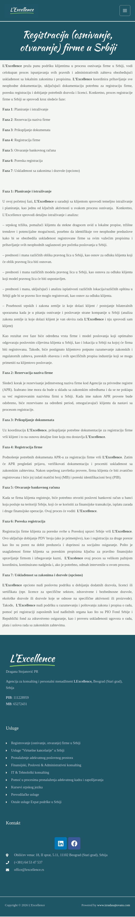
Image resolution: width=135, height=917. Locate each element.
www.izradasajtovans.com (113, 905)
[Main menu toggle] (125, 11)
